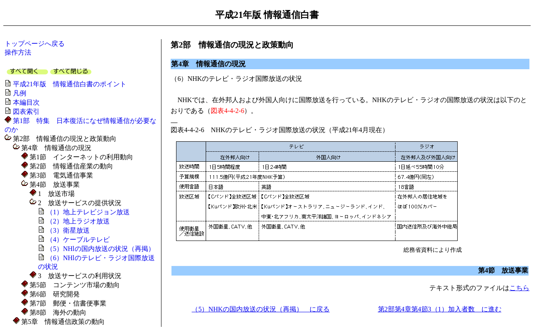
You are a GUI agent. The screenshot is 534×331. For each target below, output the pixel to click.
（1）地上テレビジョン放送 (88, 212)
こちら (519, 287)
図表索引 (26, 111)
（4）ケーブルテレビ (78, 239)
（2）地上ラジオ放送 (78, 221)
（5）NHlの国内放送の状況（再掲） (100, 248)
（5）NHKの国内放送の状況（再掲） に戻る (260, 309)
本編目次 (26, 102)
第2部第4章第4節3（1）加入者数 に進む (439, 309)
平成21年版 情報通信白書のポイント (69, 84)
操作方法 (18, 52)
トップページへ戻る (35, 43)
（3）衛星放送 (68, 230)
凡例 (19, 93)
